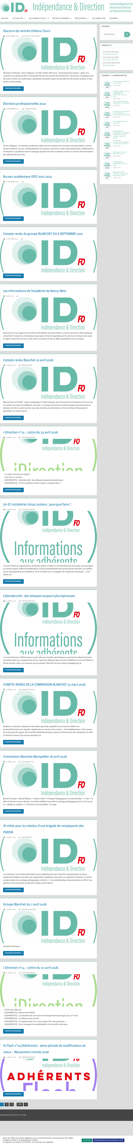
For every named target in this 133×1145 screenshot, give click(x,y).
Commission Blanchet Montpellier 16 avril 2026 (47, 782)
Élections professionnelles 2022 (32, 103)
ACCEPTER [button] (87, 1140)
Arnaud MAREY (26, 372)
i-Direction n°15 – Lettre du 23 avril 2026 (40, 438)
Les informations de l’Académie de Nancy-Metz (46, 297)
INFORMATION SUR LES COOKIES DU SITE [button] (108, 1140)
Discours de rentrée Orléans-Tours (35, 30)
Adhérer (113, 18)
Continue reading (13, 88)
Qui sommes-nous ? (39, 18)
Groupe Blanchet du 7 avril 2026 (33, 929)
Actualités (19, 18)
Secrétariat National (110, 54)
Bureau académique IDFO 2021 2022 (36, 176)
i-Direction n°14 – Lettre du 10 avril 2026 (41, 993)
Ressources (82, 18)
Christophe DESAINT (28, 935)
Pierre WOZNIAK (31, 109)
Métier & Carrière (62, 18)
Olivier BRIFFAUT (27, 787)
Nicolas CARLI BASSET (32, 36)
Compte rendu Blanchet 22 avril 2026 (37, 366)
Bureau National (109, 65)
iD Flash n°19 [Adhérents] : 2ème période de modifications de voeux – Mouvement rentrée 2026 (45, 1077)
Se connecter (98, 18)
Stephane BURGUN (28, 444)
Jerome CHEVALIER (28, 715)
